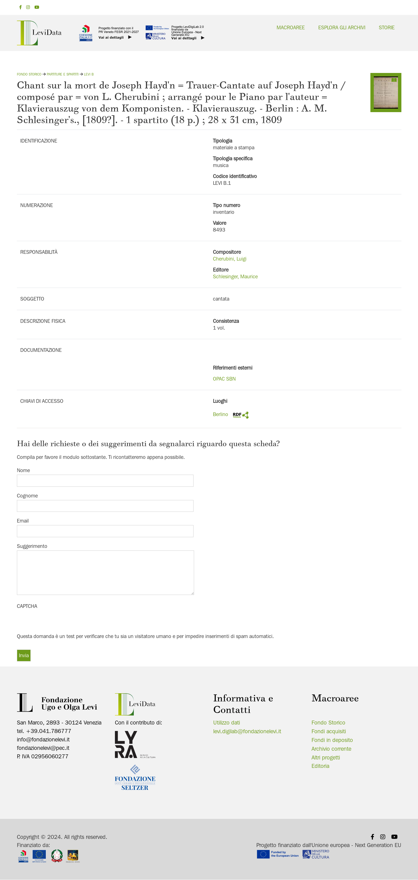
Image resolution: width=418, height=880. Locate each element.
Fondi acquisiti (329, 731)
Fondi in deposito (332, 740)
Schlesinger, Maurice (235, 276)
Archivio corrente (331, 748)
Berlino (220, 414)
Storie (387, 27)
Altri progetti (326, 757)
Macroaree (291, 27)
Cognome (27, 496)
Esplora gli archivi (341, 27)
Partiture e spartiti (63, 74)
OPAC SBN (224, 379)
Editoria (320, 766)
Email (23, 521)
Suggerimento (32, 546)
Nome (23, 470)
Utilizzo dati (226, 722)
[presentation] (60, 621)
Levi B (89, 74)
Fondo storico (29, 74)
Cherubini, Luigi (229, 259)
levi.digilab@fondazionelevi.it (247, 731)
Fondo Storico (328, 722)
